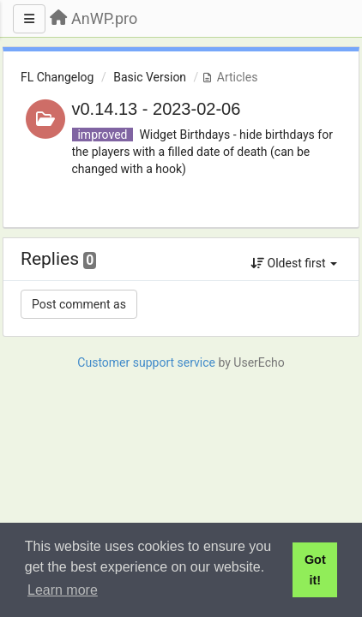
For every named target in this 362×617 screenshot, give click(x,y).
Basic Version (149, 77)
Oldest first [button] (293, 263)
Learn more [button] (62, 590)
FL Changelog (57, 77)
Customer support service (146, 362)
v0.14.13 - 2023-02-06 (156, 108)
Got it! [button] (315, 570)
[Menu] (29, 18)
